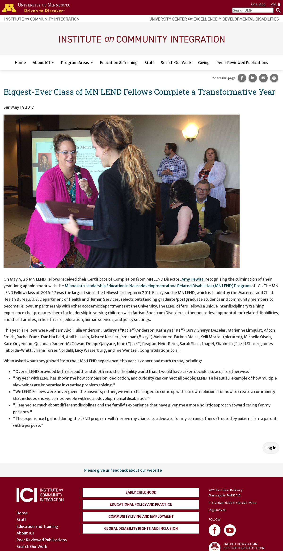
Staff (149, 62)
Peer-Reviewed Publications (242, 62)
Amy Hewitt (192, 279)
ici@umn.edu (217, 510)
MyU (275, 4)
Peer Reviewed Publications (42, 540)
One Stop (258, 4)
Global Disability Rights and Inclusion (141, 528)
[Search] (277, 10)
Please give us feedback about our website (123, 470)
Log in (271, 447)
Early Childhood (141, 492)
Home (20, 62)
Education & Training (119, 62)
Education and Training (37, 526)
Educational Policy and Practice (141, 504)
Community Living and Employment (141, 516)
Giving (204, 62)
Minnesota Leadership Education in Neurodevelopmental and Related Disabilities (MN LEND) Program (158, 285)
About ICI (41, 62)
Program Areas (75, 62)
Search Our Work (176, 62)
